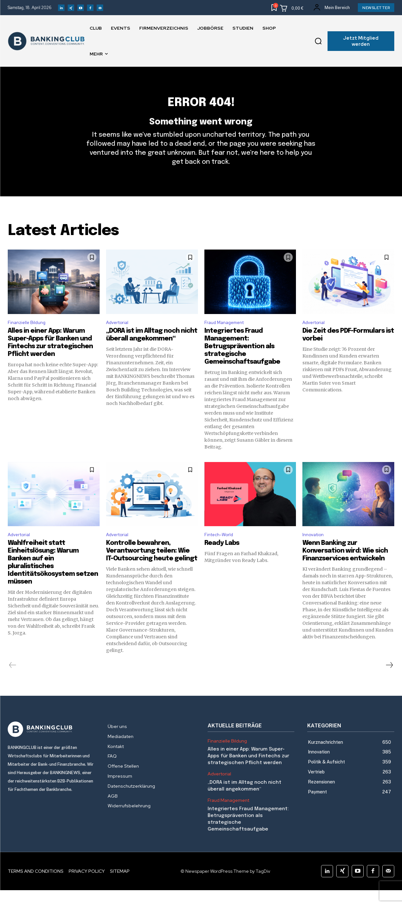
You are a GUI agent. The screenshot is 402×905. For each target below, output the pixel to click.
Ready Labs (221, 558)
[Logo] (51, 744)
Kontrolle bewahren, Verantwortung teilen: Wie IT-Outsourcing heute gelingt (151, 566)
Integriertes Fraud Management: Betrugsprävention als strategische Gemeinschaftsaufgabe (242, 360)
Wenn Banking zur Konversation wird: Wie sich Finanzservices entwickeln (345, 566)
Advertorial (119, 335)
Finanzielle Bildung (29, 335)
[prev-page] (13, 680)
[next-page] (389, 680)
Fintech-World (221, 549)
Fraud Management (227, 335)
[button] (318, 41)
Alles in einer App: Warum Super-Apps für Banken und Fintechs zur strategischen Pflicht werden (248, 771)
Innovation (315, 549)
